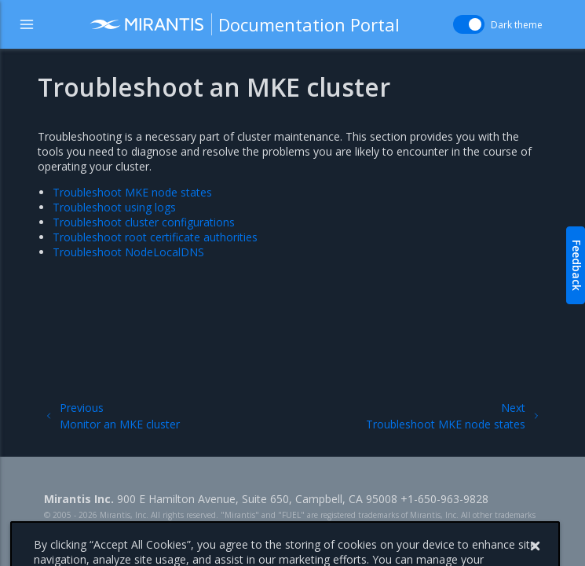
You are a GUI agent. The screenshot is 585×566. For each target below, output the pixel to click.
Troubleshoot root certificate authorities (155, 237)
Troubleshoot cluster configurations (144, 222)
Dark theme (517, 24)
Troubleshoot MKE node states (132, 192)
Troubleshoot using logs (114, 207)
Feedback (576, 265)
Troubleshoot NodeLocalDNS (128, 251)
